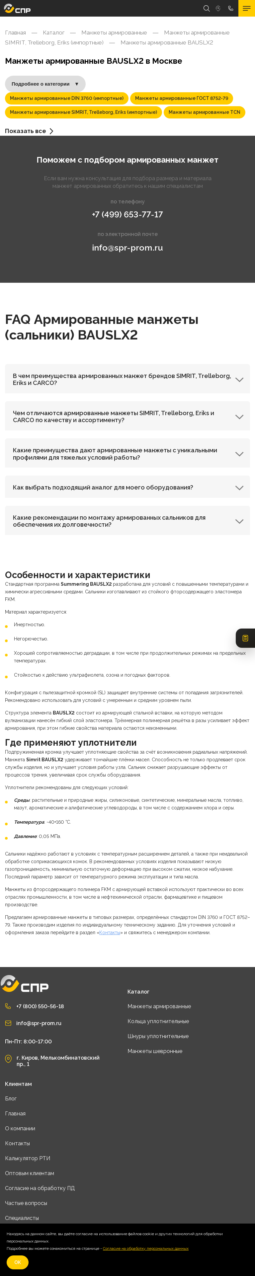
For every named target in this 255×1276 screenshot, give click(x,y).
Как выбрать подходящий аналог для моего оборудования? (128, 487)
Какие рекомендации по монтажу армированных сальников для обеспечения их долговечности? (128, 521)
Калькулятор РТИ (27, 1158)
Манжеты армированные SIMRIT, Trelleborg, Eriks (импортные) (83, 112)
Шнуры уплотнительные (158, 1036)
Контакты (109, 932)
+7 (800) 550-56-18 (40, 1006)
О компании (20, 1128)
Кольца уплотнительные (158, 1021)
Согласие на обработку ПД (40, 1188)
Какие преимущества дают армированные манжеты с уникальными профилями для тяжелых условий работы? (128, 454)
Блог (11, 1098)
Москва (218, 8)
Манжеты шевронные (155, 1051)
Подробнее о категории (45, 84)
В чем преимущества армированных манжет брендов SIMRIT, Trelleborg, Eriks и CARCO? (128, 379)
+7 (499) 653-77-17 (127, 214)
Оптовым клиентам (29, 1173)
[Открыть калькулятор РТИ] (245, 638)
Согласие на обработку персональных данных (146, 1248)
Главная (15, 1113)
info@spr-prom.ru (127, 248)
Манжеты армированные (159, 1006)
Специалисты (22, 1218)
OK (17, 1262)
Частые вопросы (26, 1203)
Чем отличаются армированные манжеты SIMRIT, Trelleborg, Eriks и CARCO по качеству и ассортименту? (128, 417)
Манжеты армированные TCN (204, 112)
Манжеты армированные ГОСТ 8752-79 (181, 98)
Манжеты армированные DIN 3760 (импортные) (67, 98)
